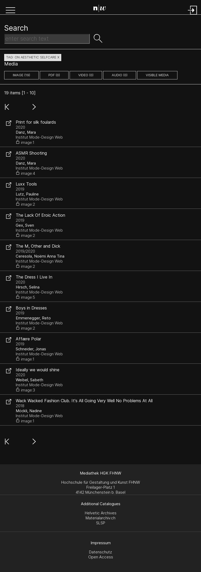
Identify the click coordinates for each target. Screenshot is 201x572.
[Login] (192, 15)
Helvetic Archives (100, 512)
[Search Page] (101, 9)
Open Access (100, 556)
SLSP (100, 522)
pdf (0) (54, 75)
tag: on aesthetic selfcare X (32, 57)
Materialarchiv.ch (100, 517)
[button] (10, 10)
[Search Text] (47, 39)
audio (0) (119, 75)
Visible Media (157, 75)
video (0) (85, 75)
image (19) (21, 75)
